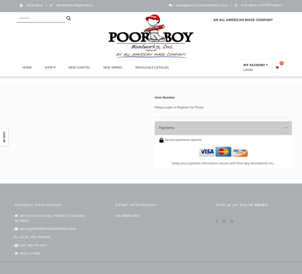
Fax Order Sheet (127, 216)
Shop (50, 67)
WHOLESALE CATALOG (152, 67)
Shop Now (35, 5)
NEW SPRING (112, 67)
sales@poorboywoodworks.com (202, 5)
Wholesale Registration (74, 5)
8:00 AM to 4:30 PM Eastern (262, 5)
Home (27, 67)
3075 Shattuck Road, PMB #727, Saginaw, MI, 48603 (50, 218)
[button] (255, 65)
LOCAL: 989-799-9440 (32, 237)
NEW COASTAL (79, 67)
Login (248, 70)
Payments (223, 128)
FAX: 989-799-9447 (31, 245)
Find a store (27, 254)
